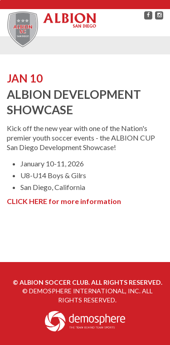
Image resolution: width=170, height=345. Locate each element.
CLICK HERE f (29, 201)
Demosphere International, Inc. (85, 291)
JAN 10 (25, 78)
